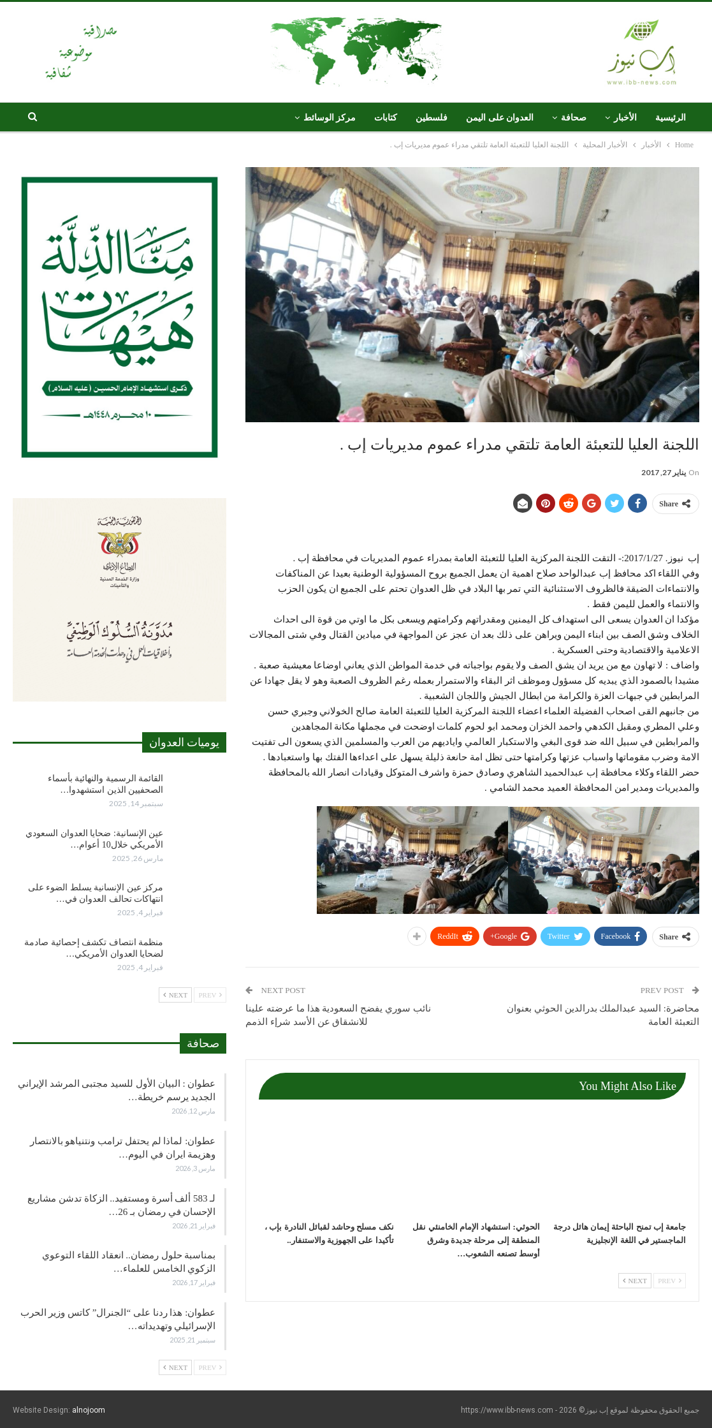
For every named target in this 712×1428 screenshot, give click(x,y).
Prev (669, 1280)
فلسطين (431, 117)
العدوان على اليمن (500, 117)
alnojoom (88, 1410)
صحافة (573, 117)
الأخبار (625, 117)
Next (635, 1280)
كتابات (385, 117)
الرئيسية (670, 117)
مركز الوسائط (329, 117)
